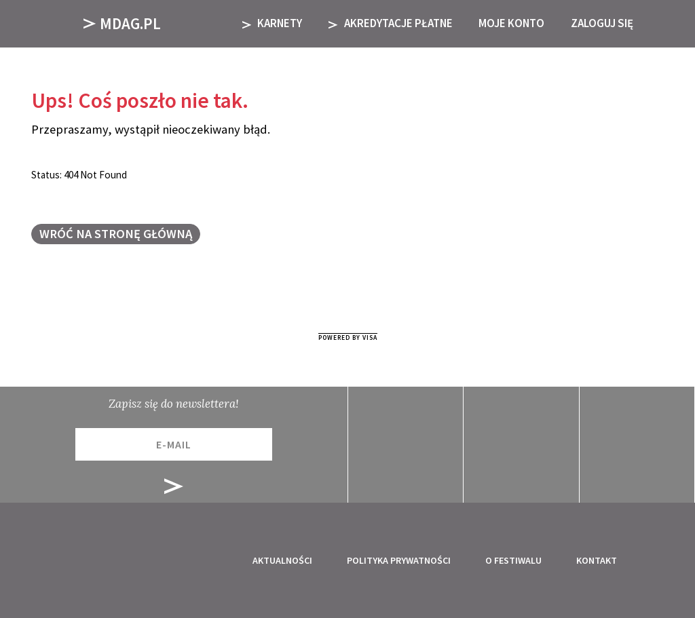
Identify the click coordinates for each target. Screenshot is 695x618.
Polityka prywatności (399, 560)
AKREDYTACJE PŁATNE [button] (390, 23)
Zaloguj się (602, 23)
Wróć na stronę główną (115, 234)
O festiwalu (513, 560)
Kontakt (596, 560)
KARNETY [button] (272, 23)
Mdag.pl (122, 23)
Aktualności (282, 560)
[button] (666, 23)
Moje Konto (511, 23)
